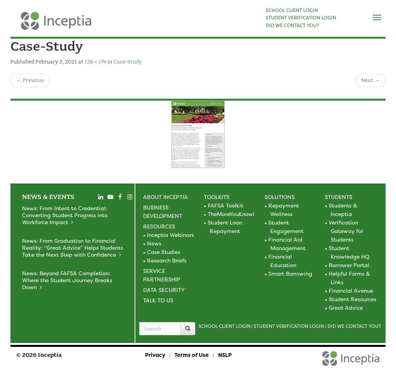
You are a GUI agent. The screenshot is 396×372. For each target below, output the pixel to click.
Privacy (155, 354)
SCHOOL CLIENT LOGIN (292, 10)
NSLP (225, 354)
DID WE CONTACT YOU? (292, 25)
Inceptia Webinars (170, 234)
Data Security (163, 289)
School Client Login (224, 326)
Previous (30, 80)
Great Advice (346, 307)
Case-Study (127, 62)
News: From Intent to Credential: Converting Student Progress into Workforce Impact (65, 215)
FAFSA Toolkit (225, 205)
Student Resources (352, 299)
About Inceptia (165, 197)
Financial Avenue (351, 290)
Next (370, 80)
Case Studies (163, 251)
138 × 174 (95, 62)
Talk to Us (158, 300)
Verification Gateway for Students (346, 231)
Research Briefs (166, 260)
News (154, 243)
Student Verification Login (289, 326)
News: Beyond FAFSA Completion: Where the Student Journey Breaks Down (67, 280)
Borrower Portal (349, 265)
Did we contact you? (354, 326)
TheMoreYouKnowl (231, 214)
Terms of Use (191, 354)
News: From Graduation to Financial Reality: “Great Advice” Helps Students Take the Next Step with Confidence (72, 247)
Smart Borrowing (290, 273)
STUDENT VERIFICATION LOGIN (301, 18)
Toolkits (216, 197)
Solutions (280, 197)
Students (338, 197)
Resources (159, 226)
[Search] (187, 328)
